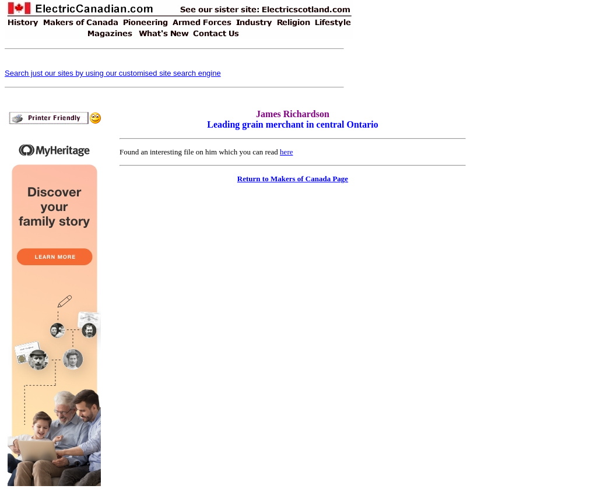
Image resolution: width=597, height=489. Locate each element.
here (286, 151)
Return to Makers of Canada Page (292, 178)
